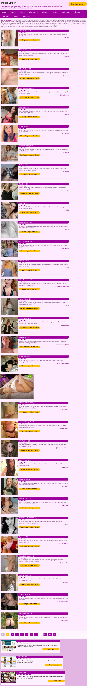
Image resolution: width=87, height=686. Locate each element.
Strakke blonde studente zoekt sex (29, 98)
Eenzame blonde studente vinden (29, 566)
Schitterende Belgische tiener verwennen (29, 412)
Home (4, 12)
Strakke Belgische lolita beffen (29, 136)
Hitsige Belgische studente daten (29, 327)
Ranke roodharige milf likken (29, 450)
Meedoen (26, 16)
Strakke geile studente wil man (29, 155)
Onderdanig (66, 12)
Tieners (77, 12)
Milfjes (16, 16)
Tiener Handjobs (54, 665)
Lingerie (45, 12)
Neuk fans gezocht (77, 4)
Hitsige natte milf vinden (29, 117)
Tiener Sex (51, 649)
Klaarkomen (33, 12)
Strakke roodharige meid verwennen (29, 508)
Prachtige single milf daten (29, 232)
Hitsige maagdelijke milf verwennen (29, 289)
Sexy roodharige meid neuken (29, 347)
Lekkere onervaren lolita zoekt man (29, 309)
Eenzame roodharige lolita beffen (29, 78)
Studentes (5, 16)
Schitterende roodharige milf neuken (29, 470)
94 (50, 634)
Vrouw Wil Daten (56, 681)
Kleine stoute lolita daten (29, 212)
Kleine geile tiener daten (29, 604)
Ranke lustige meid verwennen (29, 527)
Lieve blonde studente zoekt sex (29, 193)
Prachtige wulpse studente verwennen (29, 623)
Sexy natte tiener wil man (29, 40)
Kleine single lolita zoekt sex (29, 251)
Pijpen (22, 12)
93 (45, 634)
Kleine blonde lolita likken (29, 431)
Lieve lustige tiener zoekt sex (29, 174)
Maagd (13, 12)
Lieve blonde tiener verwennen (29, 546)
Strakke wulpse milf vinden (29, 366)
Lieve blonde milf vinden (29, 270)
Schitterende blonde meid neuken (29, 59)
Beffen (55, 12)
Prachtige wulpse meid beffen (29, 584)
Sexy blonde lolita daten (29, 489)
